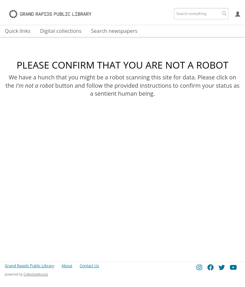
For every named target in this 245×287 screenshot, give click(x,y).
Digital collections (60, 30)
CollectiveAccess (36, 274)
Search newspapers (114, 30)
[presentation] (136, 122)
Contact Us (89, 266)
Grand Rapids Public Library (29, 266)
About (67, 266)
